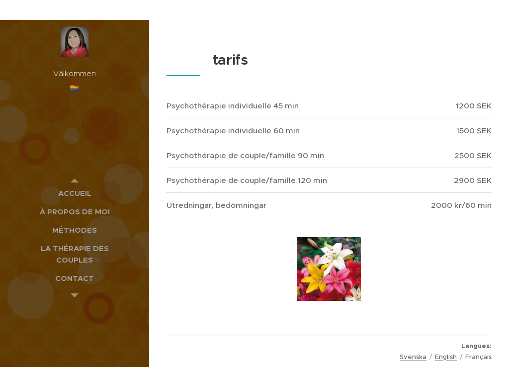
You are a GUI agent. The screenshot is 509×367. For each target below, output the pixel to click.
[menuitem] (74, 193)
